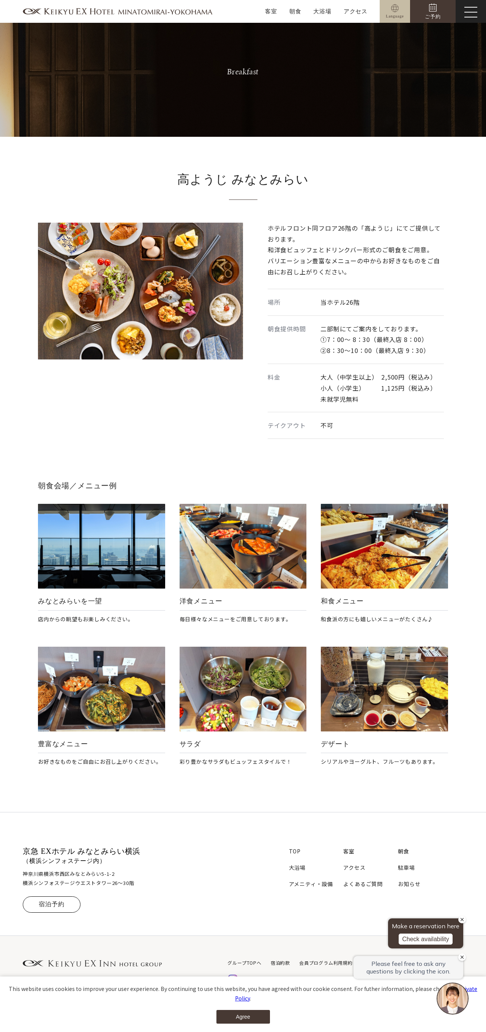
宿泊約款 (280, 962)
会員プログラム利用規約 (326, 962)
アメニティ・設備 (311, 884)
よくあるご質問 (363, 884)
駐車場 (406, 867)
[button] (134, 355)
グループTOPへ (244, 962)
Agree (243, 1017)
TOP (295, 851)
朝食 (295, 11)
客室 (271, 11)
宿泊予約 (51, 904)
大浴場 (322, 11)
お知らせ (409, 884)
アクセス (356, 11)
